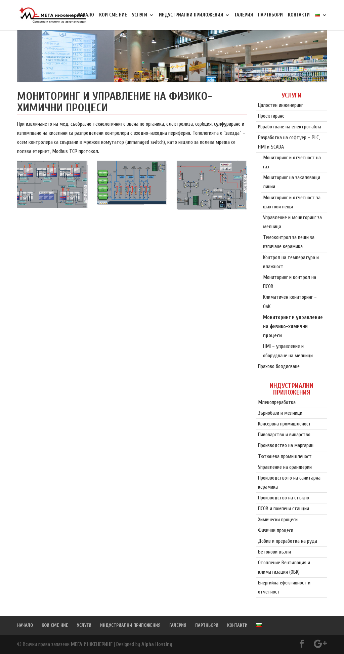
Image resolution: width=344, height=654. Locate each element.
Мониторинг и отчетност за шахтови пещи (291, 202)
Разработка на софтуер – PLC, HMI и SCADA (289, 142)
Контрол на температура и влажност (291, 262)
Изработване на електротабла (289, 127)
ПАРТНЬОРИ (270, 15)
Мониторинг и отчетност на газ (292, 162)
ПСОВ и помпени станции (283, 508)
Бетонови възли (274, 552)
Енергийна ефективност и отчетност (284, 587)
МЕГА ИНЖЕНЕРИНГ (92, 644)
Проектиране (271, 116)
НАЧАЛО (86, 15)
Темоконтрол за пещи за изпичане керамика (288, 241)
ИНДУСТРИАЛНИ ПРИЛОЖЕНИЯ (191, 15)
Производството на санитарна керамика (289, 482)
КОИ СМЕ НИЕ (113, 15)
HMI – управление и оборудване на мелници (288, 350)
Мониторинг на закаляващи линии (291, 182)
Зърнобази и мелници (280, 413)
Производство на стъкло (283, 498)
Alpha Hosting (156, 644)
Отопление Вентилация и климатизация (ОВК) (284, 567)
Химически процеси (278, 520)
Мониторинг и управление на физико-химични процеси (293, 326)
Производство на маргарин (285, 445)
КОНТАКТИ (299, 15)
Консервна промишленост (284, 424)
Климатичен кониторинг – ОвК (290, 301)
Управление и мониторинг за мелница (292, 222)
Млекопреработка (277, 402)
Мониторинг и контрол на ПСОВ (289, 281)
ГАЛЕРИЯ (244, 15)
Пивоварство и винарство (284, 435)
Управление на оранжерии (285, 467)
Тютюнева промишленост (285, 456)
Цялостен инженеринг (280, 105)
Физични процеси (275, 530)
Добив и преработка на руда (287, 541)
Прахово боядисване (279, 366)
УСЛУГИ (139, 15)
